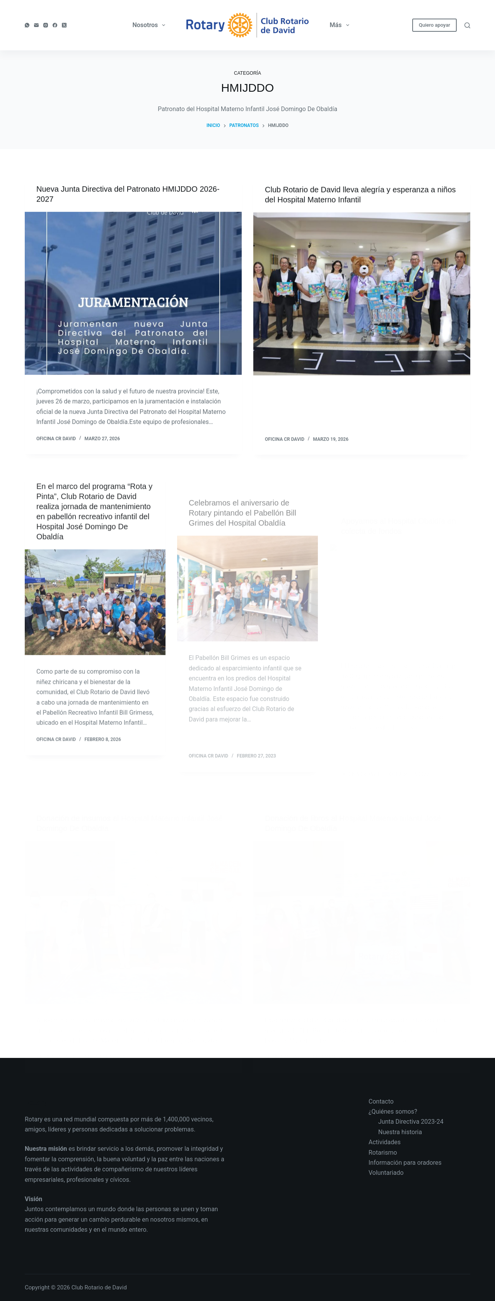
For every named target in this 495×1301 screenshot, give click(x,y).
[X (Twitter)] (64, 25)
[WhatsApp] (27, 25)
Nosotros (150, 25)
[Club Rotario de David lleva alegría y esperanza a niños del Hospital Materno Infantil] (361, 295)
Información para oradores (405, 1162)
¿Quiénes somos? (393, 1111)
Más (341, 25)
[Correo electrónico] (36, 25)
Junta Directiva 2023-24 (411, 1121)
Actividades (385, 1142)
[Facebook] (55, 25)
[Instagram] (45, 25)
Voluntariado (386, 1172)
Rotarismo (383, 1152)
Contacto (381, 1101)
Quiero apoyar (434, 25)
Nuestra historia (400, 1132)
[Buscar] (467, 25)
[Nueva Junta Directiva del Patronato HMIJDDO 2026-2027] (133, 293)
